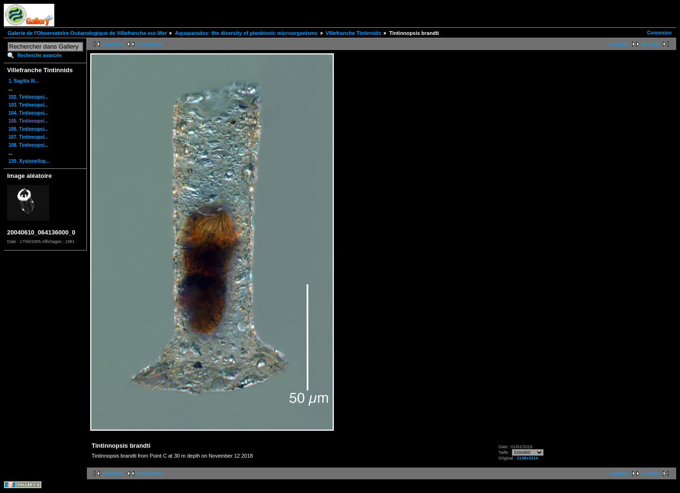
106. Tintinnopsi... (28, 129)
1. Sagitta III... (23, 81)
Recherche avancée (39, 55)
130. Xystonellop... (29, 161)
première (113, 44)
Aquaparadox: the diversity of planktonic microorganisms (246, 33)
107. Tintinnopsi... (28, 137)
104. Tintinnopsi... (28, 113)
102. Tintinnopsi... (28, 97)
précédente (149, 44)
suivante (619, 44)
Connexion (659, 32)
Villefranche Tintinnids (354, 33)
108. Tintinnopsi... (28, 145)
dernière (651, 44)
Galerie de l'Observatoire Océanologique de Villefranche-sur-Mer (87, 33)
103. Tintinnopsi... (28, 105)
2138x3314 (527, 458)
